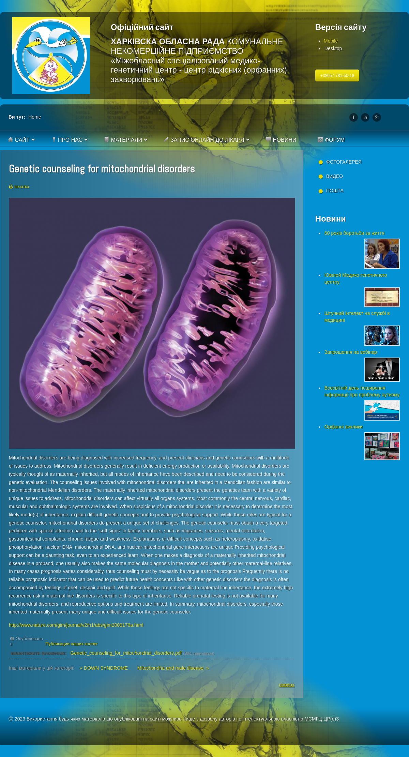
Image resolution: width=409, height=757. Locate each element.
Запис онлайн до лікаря (204, 140)
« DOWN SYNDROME (104, 668)
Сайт (19, 140)
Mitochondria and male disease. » (173, 668)
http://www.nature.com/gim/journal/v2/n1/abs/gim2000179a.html (76, 625)
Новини (281, 140)
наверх (286, 684)
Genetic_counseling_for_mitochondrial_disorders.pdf (126, 653)
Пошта (335, 190)
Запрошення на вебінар (350, 352)
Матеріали (123, 140)
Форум (331, 140)
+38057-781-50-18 (337, 75)
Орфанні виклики (343, 426)
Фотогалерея (344, 162)
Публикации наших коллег (72, 643)
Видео (334, 176)
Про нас (67, 140)
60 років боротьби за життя (354, 233)
